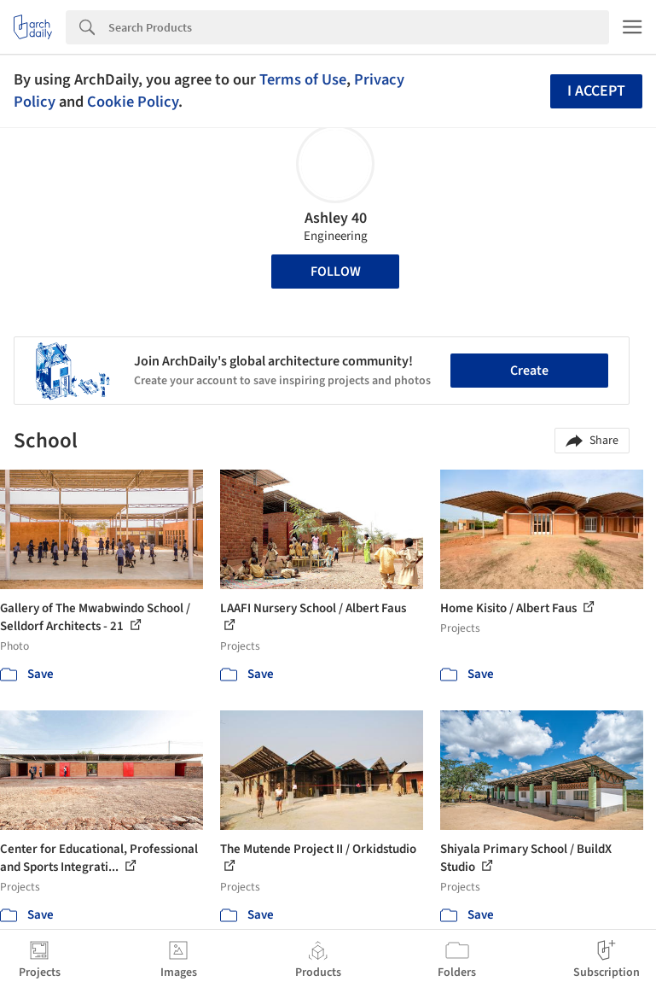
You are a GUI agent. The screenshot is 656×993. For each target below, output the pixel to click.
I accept (596, 91)
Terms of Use (302, 79)
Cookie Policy (132, 102)
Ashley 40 (336, 218)
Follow (336, 271)
